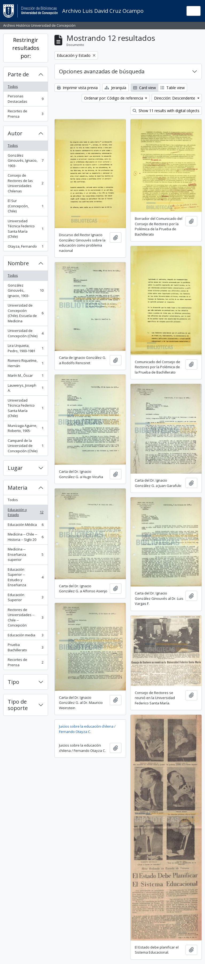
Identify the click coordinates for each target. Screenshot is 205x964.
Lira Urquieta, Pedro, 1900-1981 (25, 348)
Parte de (18, 74)
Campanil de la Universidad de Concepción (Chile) (25, 445)
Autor (15, 133)
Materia (17, 487)
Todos (13, 86)
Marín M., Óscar (25, 376)
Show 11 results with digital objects (166, 110)
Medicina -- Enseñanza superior (25, 554)
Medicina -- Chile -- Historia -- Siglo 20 (25, 537)
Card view (144, 87)
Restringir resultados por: (25, 47)
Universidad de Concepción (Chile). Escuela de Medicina (25, 313)
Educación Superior (25, 597)
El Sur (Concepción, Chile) (25, 205)
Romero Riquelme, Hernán (25, 363)
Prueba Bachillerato (25, 647)
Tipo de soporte (18, 705)
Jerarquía (115, 87)
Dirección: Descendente (175, 98)
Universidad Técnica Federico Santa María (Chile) (25, 229)
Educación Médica (25, 525)
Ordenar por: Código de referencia (114, 98)
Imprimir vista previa (77, 87)
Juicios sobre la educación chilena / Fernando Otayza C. (87, 729)
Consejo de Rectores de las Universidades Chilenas (25, 183)
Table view (172, 87)
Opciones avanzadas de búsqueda (101, 71)
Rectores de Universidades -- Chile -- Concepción (25, 617)
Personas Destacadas (25, 99)
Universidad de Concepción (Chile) (25, 333)
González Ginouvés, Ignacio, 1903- (25, 160)
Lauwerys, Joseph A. (25, 388)
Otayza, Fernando (25, 247)
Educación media (25, 636)
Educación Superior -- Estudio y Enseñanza (25, 577)
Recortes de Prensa (25, 114)
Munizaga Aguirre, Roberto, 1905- (25, 428)
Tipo (13, 681)
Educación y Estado (25, 512)
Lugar (15, 467)
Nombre (18, 263)
